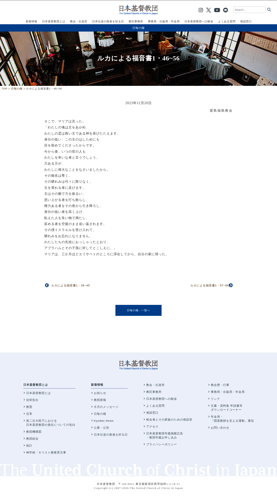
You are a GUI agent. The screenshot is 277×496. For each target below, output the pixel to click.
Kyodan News (104, 420)
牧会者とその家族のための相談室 (169, 419)
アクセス (152, 426)
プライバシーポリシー (161, 444)
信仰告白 (32, 399)
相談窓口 (152, 412)
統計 (29, 445)
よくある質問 (155, 405)
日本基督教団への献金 (161, 398)
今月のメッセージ (106, 406)
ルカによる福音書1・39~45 (70, 285)
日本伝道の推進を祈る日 (111, 434)
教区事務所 (154, 391)
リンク (215, 398)
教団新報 (100, 399)
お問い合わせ (220, 427)
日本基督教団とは (35, 384)
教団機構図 (34, 431)
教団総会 (32, 438)
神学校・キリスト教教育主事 (46, 452)
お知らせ (100, 393)
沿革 (29, 413)
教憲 (29, 406)
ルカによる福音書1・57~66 (209, 285)
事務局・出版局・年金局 (228, 391)
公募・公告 (101, 427)
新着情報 (97, 384)
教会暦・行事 (220, 384)
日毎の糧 (138, 27)
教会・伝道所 (155, 384)
